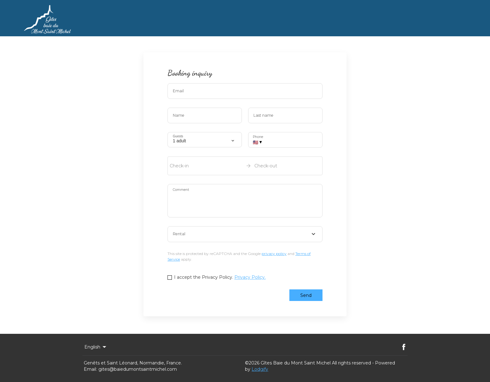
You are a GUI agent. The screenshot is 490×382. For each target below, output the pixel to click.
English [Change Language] (95, 347)
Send (306, 295)
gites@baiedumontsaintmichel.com (137, 369)
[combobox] (245, 234)
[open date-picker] (245, 165)
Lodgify (260, 369)
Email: (90, 369)
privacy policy (274, 253)
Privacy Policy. (250, 277)
